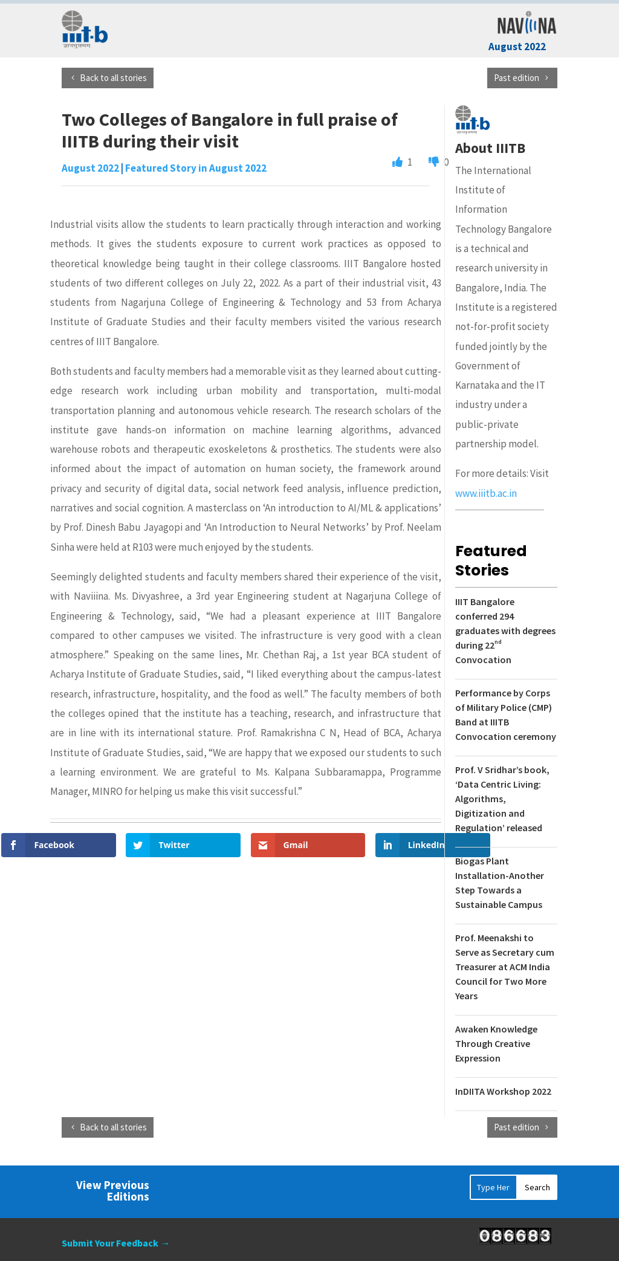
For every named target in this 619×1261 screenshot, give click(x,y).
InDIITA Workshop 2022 (503, 1091)
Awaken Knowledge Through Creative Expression (496, 1043)
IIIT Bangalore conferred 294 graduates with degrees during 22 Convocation (505, 630)
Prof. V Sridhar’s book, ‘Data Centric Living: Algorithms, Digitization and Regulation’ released (502, 798)
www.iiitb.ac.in (486, 493)
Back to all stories (113, 77)
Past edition (516, 77)
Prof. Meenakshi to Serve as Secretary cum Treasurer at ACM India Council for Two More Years (504, 967)
